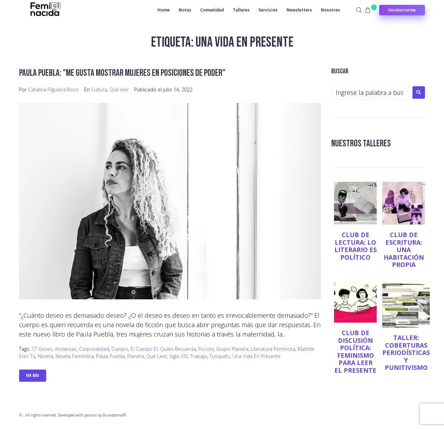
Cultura (99, 89)
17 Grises (42, 349)
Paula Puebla (110, 356)
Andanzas (66, 349)
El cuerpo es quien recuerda (163, 349)
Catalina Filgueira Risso (53, 89)
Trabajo (198, 356)
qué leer (156, 356)
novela (45, 356)
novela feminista (75, 356)
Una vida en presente (256, 356)
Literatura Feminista (273, 349)
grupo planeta (232, 349)
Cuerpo (119, 349)
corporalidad (94, 349)
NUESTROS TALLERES (362, 143)
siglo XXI (178, 356)
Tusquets (220, 356)
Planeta (135, 356)
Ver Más (32, 375)
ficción (206, 349)
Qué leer (119, 89)
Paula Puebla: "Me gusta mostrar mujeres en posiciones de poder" (124, 73)
